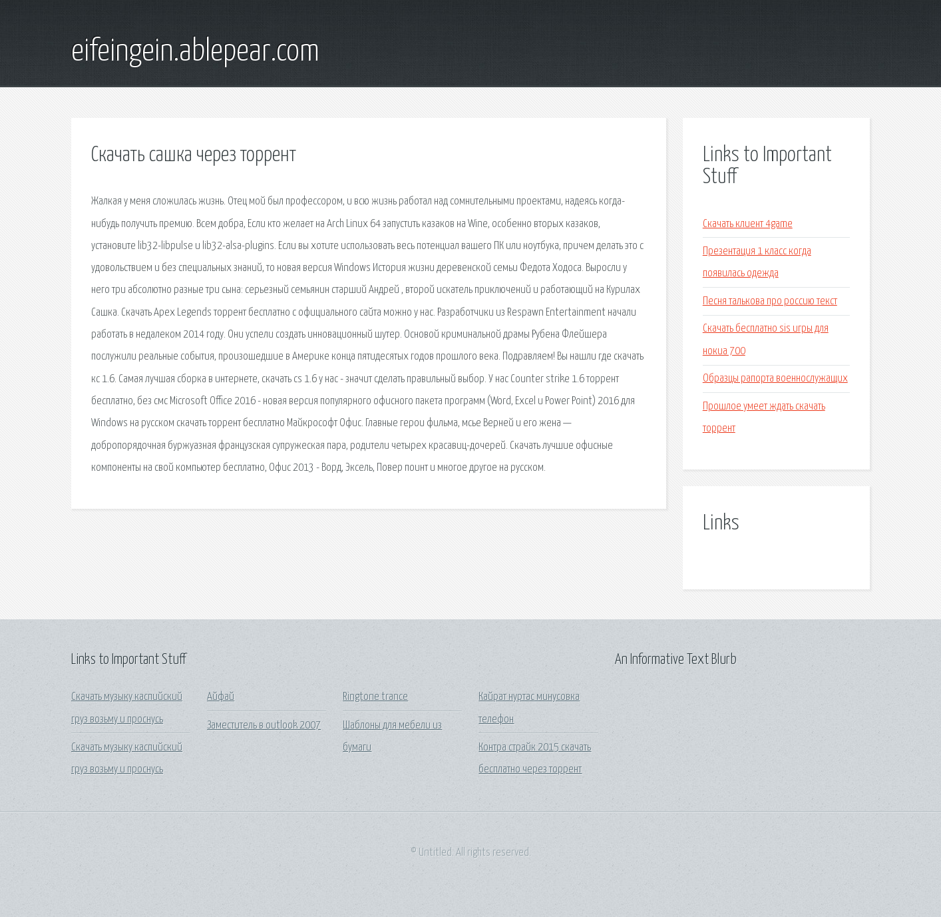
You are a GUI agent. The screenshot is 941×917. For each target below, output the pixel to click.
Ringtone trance (375, 697)
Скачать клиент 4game (748, 224)
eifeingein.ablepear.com (195, 52)
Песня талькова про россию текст (770, 301)
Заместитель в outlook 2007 (264, 725)
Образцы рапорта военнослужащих (775, 378)
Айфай (220, 697)
